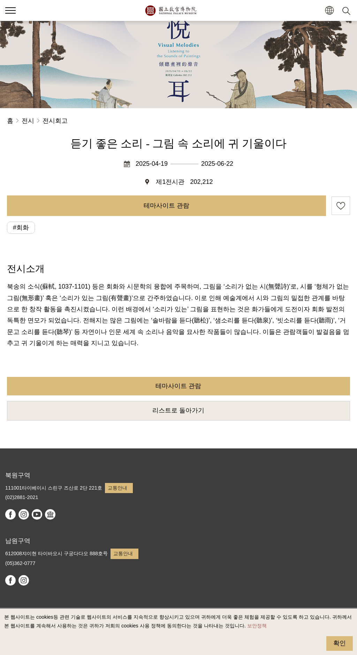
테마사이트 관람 (166, 205)
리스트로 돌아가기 (178, 410)
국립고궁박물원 (170, 10)
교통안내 (117, 488)
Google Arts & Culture (50, 514)
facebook (10, 514)
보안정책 (257, 625)
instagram (23, 514)
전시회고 (55, 120)
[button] (329, 11)
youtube (37, 514)
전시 (28, 120)
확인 (339, 643)
